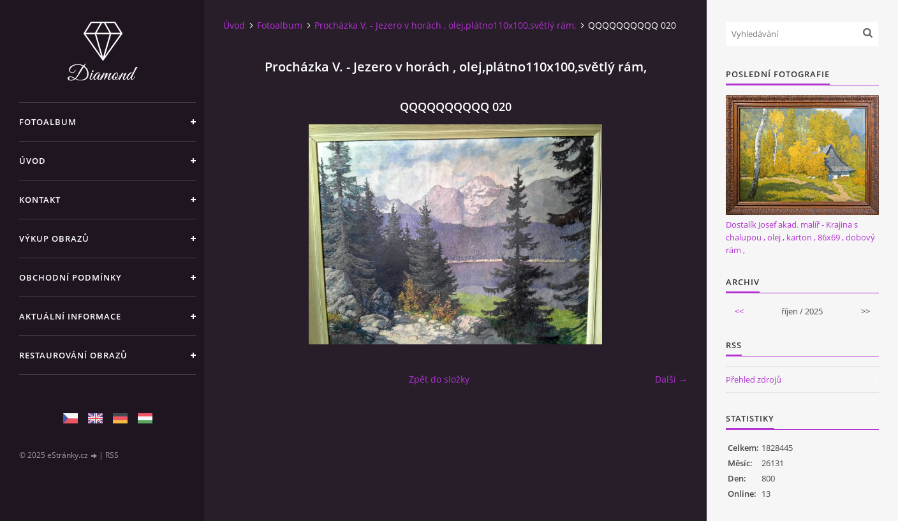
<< (739, 311)
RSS (112, 455)
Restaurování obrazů (73, 355)
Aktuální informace (70, 316)
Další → (671, 379)
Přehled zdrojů (753, 379)
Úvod (32, 160)
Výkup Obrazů (54, 238)
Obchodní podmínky (70, 277)
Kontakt (40, 199)
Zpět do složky (439, 379)
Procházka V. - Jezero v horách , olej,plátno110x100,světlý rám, (445, 25)
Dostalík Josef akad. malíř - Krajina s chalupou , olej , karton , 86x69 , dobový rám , (800, 237)
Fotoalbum (48, 122)
